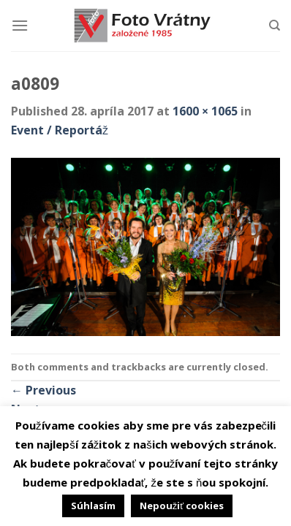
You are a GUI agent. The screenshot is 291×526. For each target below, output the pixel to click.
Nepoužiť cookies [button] (182, 505)
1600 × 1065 (205, 111)
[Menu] (20, 25)
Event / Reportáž (59, 130)
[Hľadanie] (274, 25)
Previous (43, 390)
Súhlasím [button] (93, 505)
